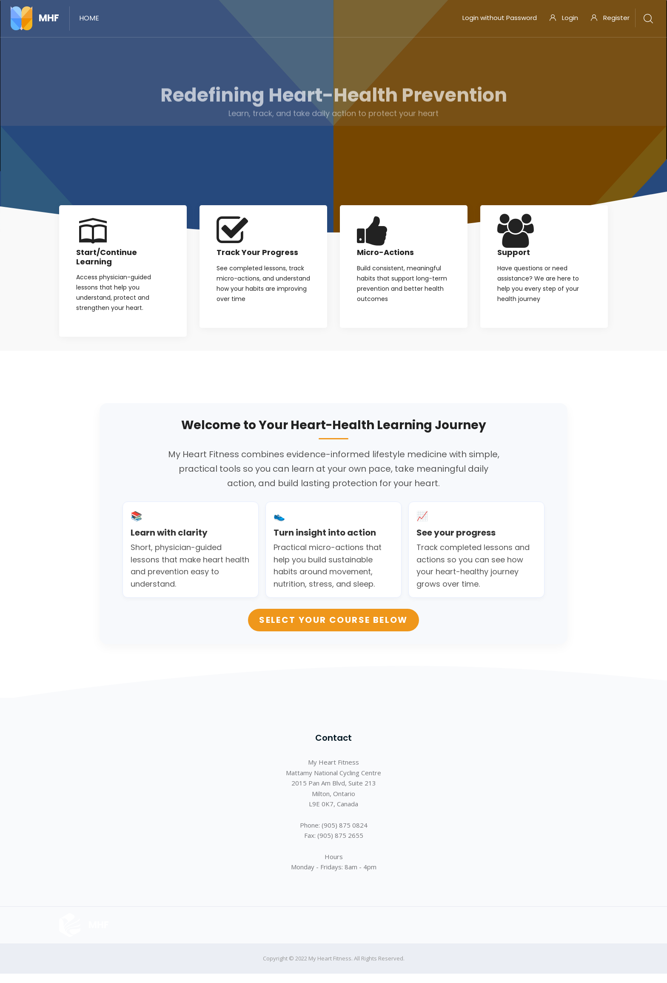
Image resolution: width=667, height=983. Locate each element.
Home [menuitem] (89, 18)
